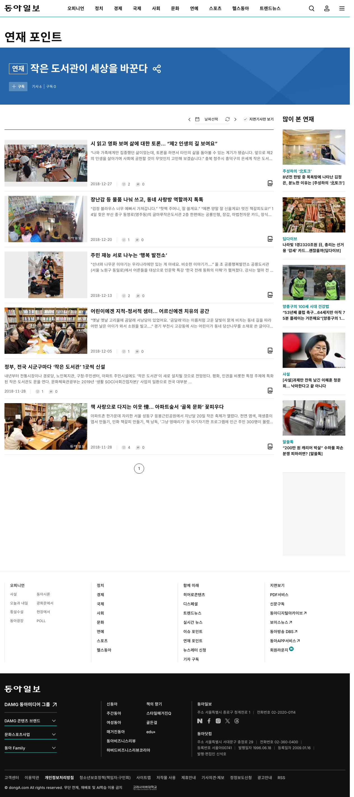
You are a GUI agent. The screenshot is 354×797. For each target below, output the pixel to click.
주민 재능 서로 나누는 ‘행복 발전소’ (129, 255)
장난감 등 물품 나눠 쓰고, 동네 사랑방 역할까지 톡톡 (147, 200)
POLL (41, 621)
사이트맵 (143, 777)
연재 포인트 (33, 37)
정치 (100, 585)
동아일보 (22, 8)
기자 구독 (191, 659)
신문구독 (277, 603)
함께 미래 (191, 585)
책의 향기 (154, 704)
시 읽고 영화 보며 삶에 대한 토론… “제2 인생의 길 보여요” (154, 144)
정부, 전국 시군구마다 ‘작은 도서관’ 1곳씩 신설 (54, 367)
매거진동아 (116, 731)
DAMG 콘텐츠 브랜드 (30, 721)
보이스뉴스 (281, 622)
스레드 (236, 720)
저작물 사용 (166, 777)
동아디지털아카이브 (288, 613)
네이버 (199, 720)
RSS (281, 777)
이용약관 (32, 777)
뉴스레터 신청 (194, 650)
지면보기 (277, 585)
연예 (100, 631)
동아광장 (17, 621)
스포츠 (102, 640)
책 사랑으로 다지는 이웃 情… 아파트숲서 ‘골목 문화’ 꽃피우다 (157, 407)
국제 (100, 603)
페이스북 (209, 720)
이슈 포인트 (193, 631)
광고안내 (264, 777)
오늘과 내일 (19, 603)
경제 (100, 594)
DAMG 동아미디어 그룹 (31, 704)
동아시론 (43, 594)
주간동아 (114, 713)
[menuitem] (75, 8)
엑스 (227, 720)
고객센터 (11, 777)
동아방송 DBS (284, 631)
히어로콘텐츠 (194, 594)
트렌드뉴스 (192, 613)
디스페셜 (190, 603)
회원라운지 (279, 650)
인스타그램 (218, 720)
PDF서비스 (279, 594)
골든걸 (151, 722)
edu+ (151, 731)
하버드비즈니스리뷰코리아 (128, 750)
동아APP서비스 (285, 640)
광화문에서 (45, 603)
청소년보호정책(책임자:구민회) (105, 777)
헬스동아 (104, 650)
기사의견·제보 (212, 777)
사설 (13, 594)
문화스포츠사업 (30, 734)
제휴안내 (188, 777)
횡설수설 (17, 612)
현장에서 (43, 612)
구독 (18, 86)
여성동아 (114, 722)
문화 (100, 622)
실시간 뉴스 (193, 622)
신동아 (112, 704)
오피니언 (17, 585)
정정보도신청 (241, 777)
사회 (100, 613)
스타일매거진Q (158, 713)
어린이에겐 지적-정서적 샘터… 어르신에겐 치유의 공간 (150, 311)
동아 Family (30, 748)
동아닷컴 (204, 733)
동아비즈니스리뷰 (121, 741)
